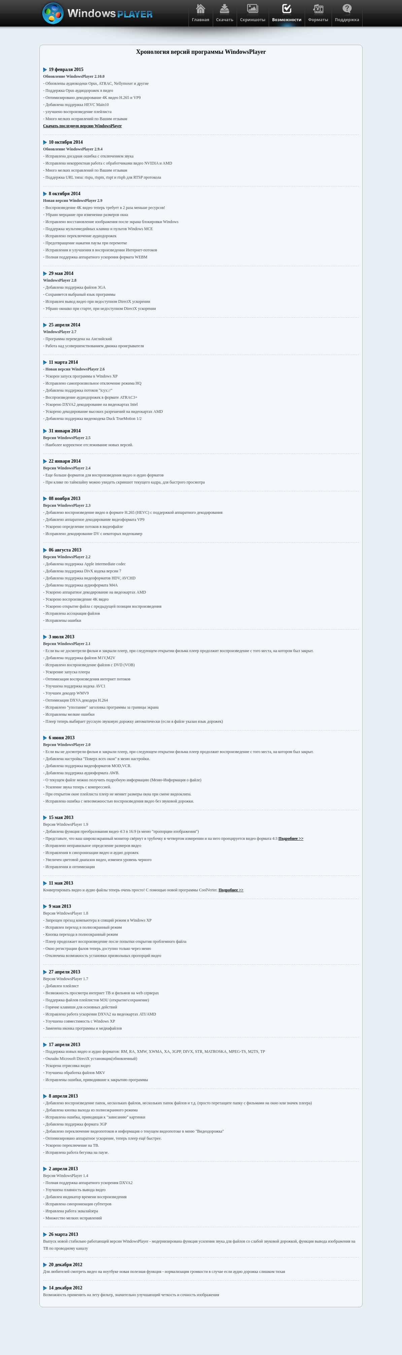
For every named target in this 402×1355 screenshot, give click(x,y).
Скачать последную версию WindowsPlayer (82, 125)
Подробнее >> (290, 838)
